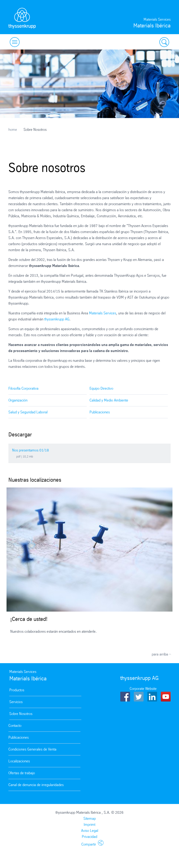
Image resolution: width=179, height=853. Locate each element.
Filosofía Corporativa (23, 388)
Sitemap (89, 818)
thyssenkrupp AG (56, 319)
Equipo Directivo (101, 388)
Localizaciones (19, 761)
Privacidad (89, 836)
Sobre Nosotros (20, 713)
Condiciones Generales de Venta (32, 749)
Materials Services (102, 313)
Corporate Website (143, 688)
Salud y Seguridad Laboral (28, 412)
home (12, 129)
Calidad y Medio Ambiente (109, 400)
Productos (16, 690)
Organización (18, 400)
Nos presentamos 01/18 (30, 450)
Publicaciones (100, 412)
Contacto (14, 725)
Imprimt (89, 824)
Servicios (16, 702)
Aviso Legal (89, 830)
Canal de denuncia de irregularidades (36, 785)
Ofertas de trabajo (21, 773)
